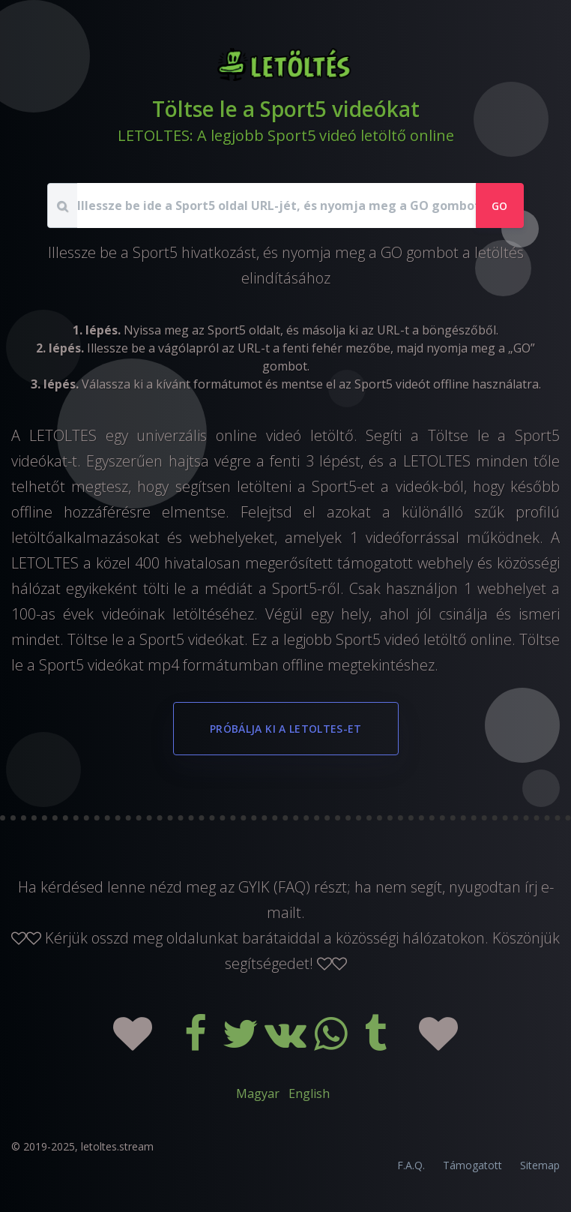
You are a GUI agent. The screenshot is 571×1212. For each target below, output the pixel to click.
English (309, 1093)
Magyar (258, 1093)
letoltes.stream (117, 1146)
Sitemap (540, 1165)
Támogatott (472, 1165)
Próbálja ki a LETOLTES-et (286, 729)
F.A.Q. (411, 1165)
